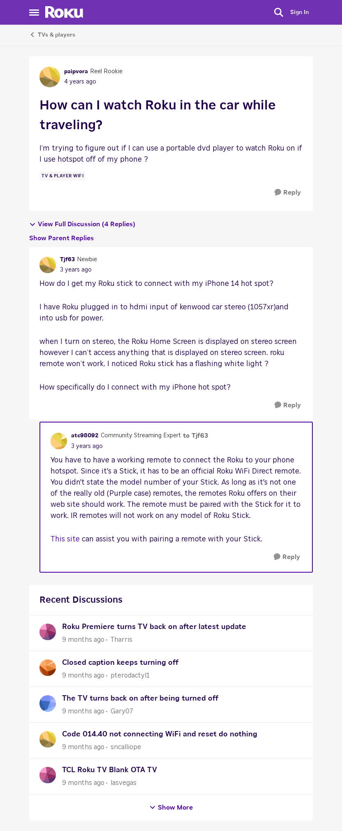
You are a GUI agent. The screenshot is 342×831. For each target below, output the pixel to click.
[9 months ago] (83, 640)
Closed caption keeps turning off (120, 662)
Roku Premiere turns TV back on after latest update (154, 627)
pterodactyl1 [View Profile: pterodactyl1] (130, 675)
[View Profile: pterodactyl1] (47, 667)
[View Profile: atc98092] (59, 441)
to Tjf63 (195, 435)
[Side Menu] (34, 12)
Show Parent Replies (61, 238)
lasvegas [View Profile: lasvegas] (123, 783)
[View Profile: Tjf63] (47, 265)
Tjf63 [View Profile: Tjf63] (67, 259)
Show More (171, 807)
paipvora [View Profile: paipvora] (76, 71)
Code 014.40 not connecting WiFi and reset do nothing (159, 734)
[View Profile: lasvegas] (47, 775)
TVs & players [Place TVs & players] (52, 34)
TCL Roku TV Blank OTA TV (109, 770)
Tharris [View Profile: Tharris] (121, 639)
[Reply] (288, 193)
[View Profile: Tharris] (47, 632)
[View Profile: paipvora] (49, 77)
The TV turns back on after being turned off (140, 698)
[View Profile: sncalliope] (47, 739)
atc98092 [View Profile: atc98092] (85, 436)
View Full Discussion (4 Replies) (82, 224)
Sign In (299, 12)
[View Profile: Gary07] (47, 703)
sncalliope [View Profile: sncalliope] (126, 747)
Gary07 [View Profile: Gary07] (122, 711)
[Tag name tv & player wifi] (62, 176)
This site (65, 539)
